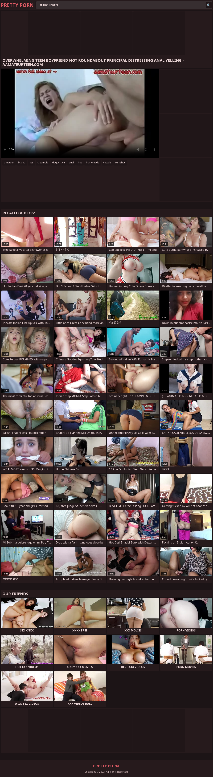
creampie (43, 162)
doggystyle (58, 162)
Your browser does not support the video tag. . (80, 113)
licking (21, 162)
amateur (9, 162)
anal (71, 162)
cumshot (120, 162)
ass (31, 162)
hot (80, 162)
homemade (92, 162)
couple (107, 162)
